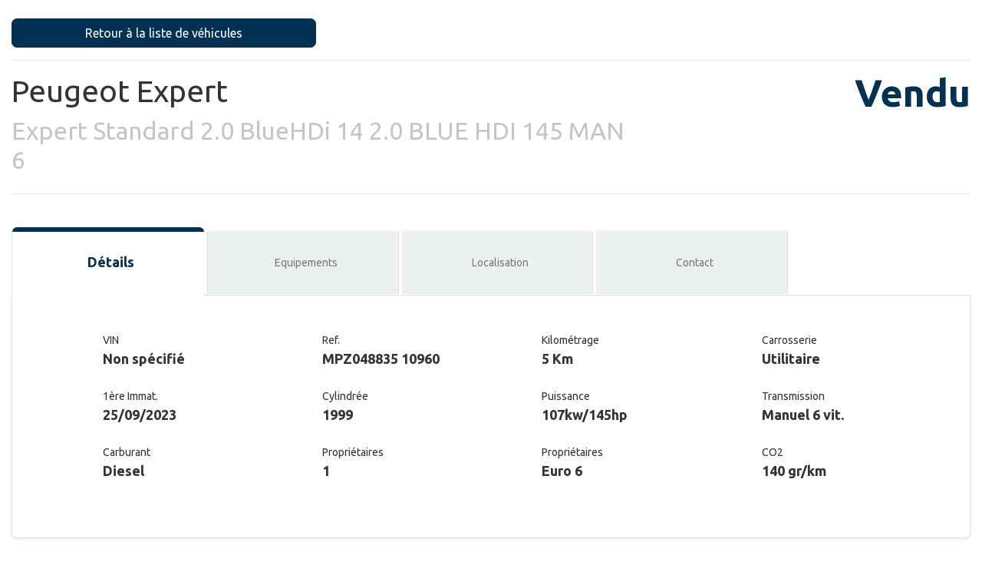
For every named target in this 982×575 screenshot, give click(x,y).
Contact (694, 262)
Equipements (306, 262)
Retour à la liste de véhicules (163, 33)
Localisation (500, 262)
